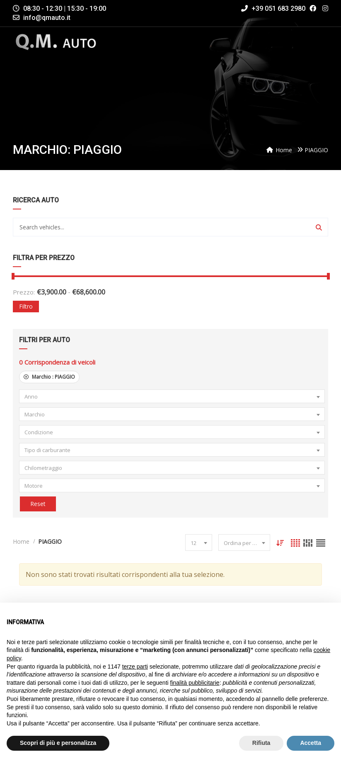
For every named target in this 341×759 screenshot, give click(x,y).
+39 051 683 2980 (273, 8)
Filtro (26, 306)
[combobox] (171, 396)
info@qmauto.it (46, 18)
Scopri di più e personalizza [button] (58, 743)
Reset (37, 504)
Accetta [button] (310, 743)
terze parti (135, 666)
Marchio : (49, 376)
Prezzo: (24, 292)
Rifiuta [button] (261, 743)
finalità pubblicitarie (195, 682)
